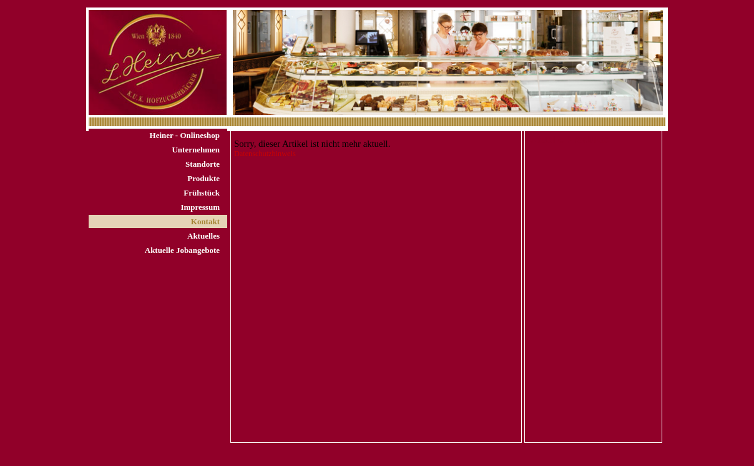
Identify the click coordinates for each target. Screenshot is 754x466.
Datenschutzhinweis (265, 153)
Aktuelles (203, 235)
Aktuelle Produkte (567, 139)
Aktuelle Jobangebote (182, 250)
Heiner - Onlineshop (185, 135)
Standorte (202, 164)
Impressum (200, 207)
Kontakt (205, 221)
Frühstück (202, 192)
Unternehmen (196, 149)
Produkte (203, 178)
